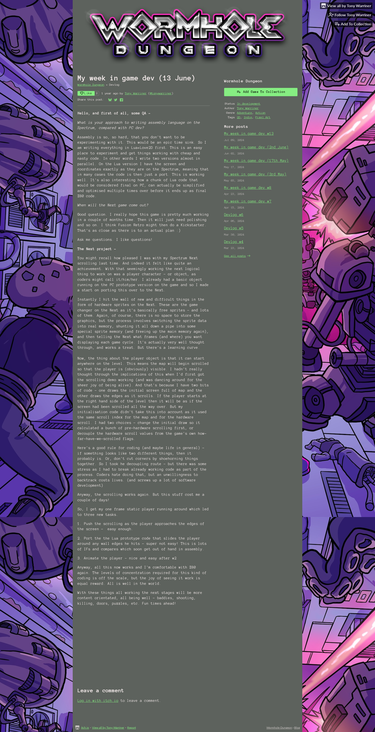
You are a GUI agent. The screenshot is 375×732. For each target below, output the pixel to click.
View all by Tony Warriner (108, 727)
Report (131, 727)
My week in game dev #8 (247, 188)
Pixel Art (262, 117)
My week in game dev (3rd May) (255, 174)
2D (238, 117)
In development (248, 103)
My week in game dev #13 (249, 133)
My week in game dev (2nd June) (256, 147)
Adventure (244, 112)
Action (260, 112)
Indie (248, 117)
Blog (297, 727)
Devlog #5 (233, 228)
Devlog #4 (233, 242)
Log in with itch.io (97, 701)
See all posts (235, 255)
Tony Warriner (136, 93)
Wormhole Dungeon (90, 84)
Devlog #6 (233, 215)
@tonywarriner (161, 93)
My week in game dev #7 (247, 201)
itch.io (85, 727)
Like (86, 93)
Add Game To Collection (261, 92)
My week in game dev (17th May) (256, 161)
